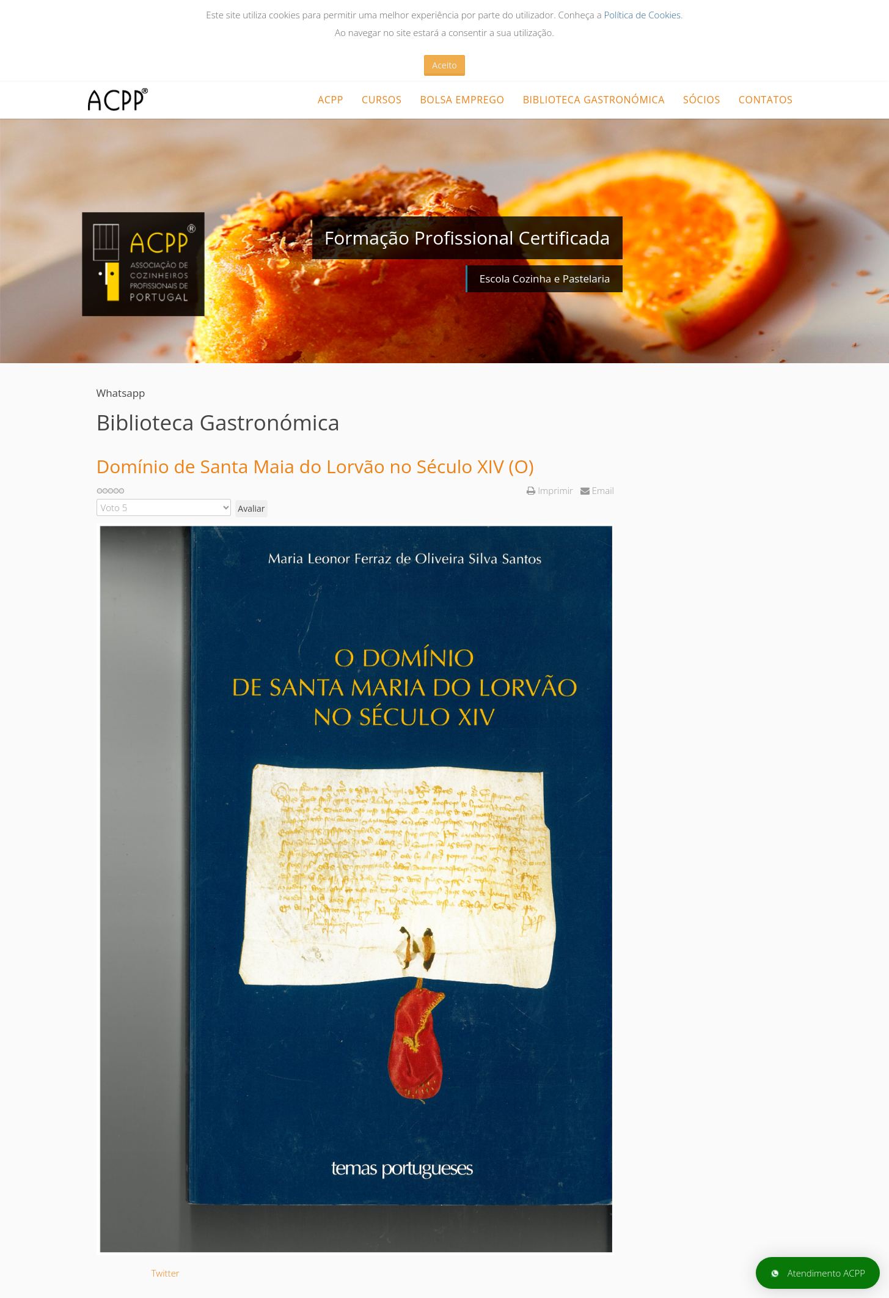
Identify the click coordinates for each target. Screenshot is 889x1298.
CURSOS (381, 99)
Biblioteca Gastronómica (594, 99)
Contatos (766, 99)
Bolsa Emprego (462, 99)
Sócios (701, 99)
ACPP (330, 99)
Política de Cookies (642, 15)
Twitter (166, 1273)
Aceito (444, 65)
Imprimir (551, 490)
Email (597, 490)
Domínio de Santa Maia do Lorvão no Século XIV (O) (315, 466)
